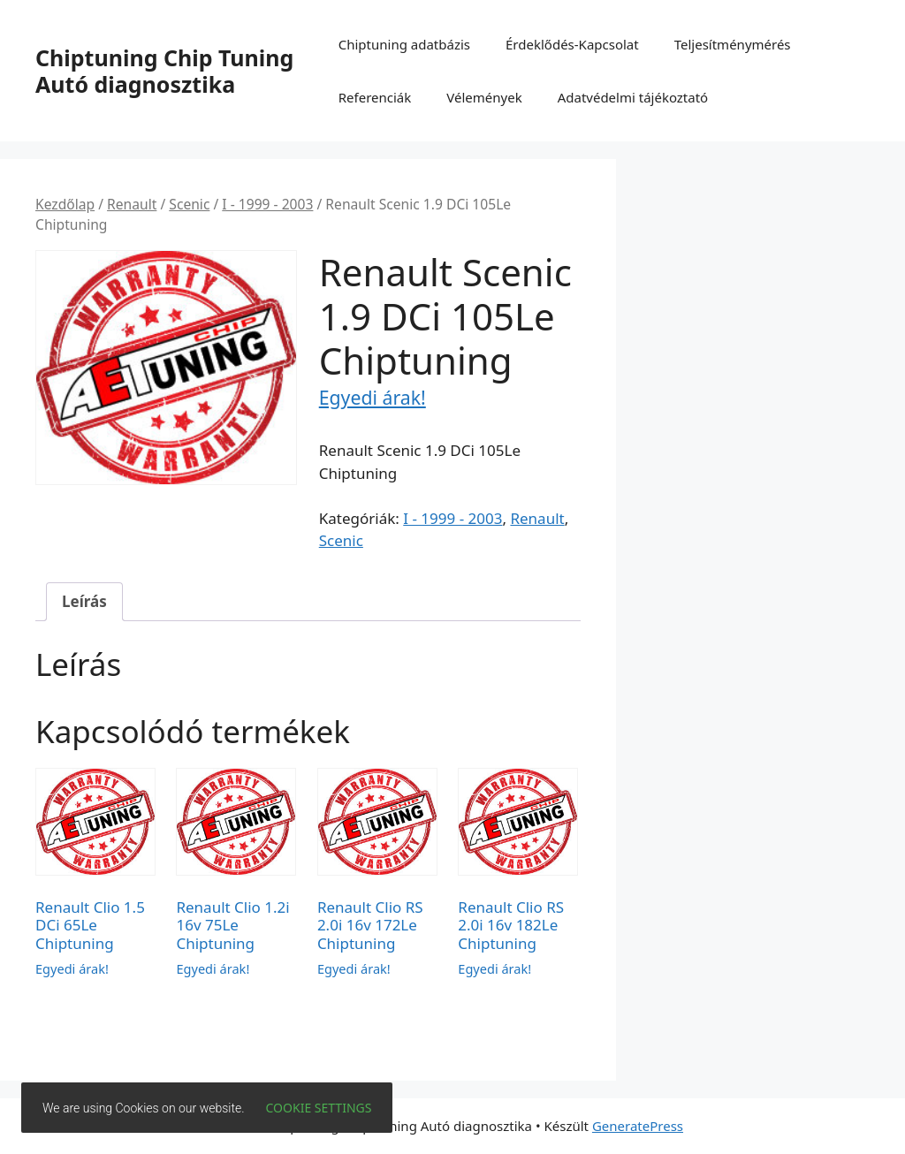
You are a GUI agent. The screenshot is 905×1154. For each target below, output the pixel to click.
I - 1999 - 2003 (267, 204)
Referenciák (375, 97)
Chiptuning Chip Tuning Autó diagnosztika (164, 70)
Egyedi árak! (372, 397)
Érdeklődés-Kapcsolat (572, 44)
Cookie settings (319, 1107)
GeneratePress (637, 1126)
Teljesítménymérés (732, 44)
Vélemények (483, 97)
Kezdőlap (65, 204)
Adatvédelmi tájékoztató (633, 97)
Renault (131, 204)
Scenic (189, 204)
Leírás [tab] (84, 601)
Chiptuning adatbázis (404, 44)
